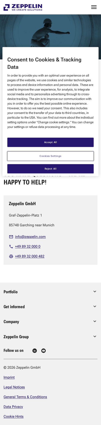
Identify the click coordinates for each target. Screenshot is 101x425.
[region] (50, 111)
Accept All (50, 142)
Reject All (51, 168)
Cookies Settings (50, 155)
